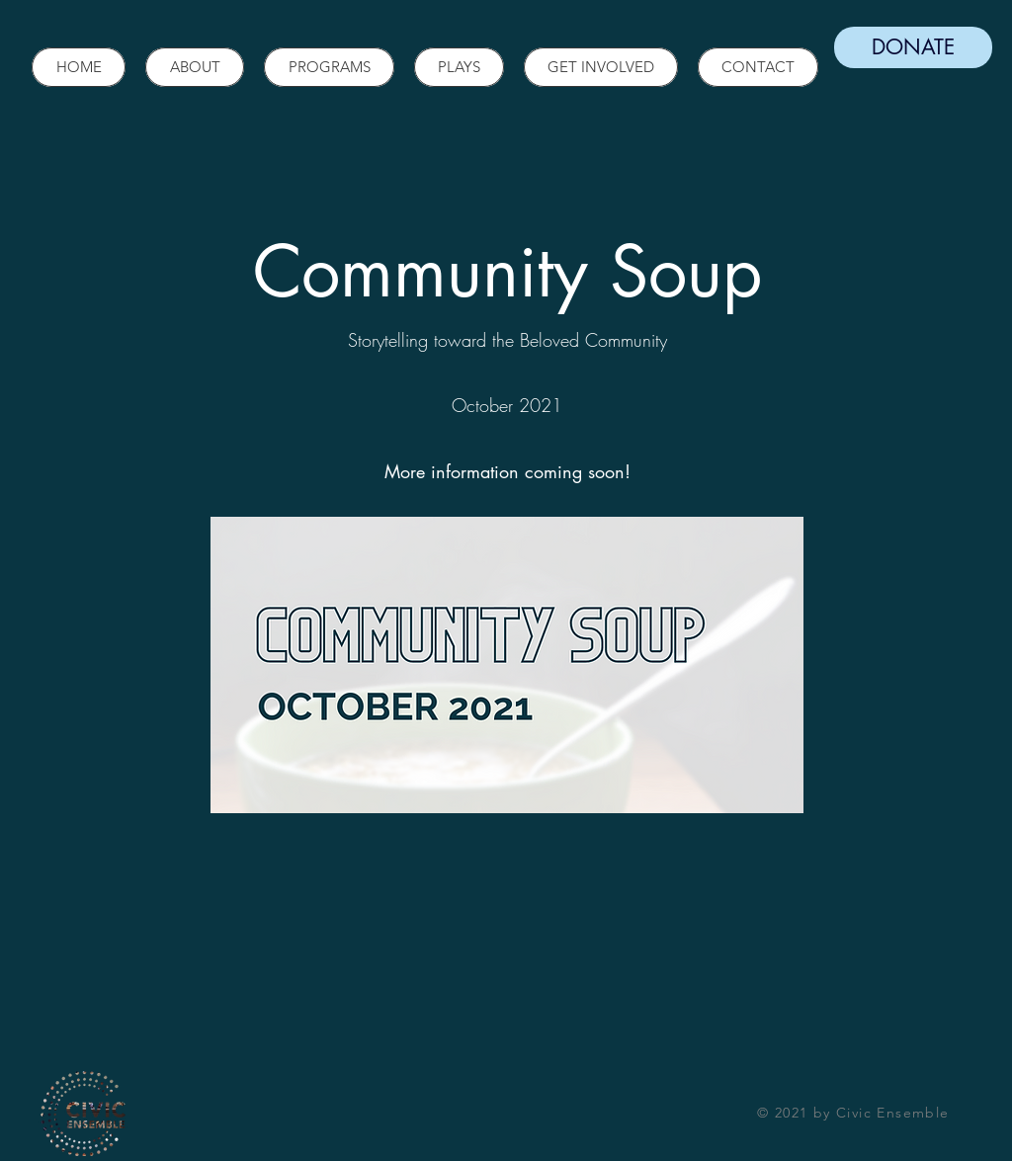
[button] (194, 67)
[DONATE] (913, 47)
